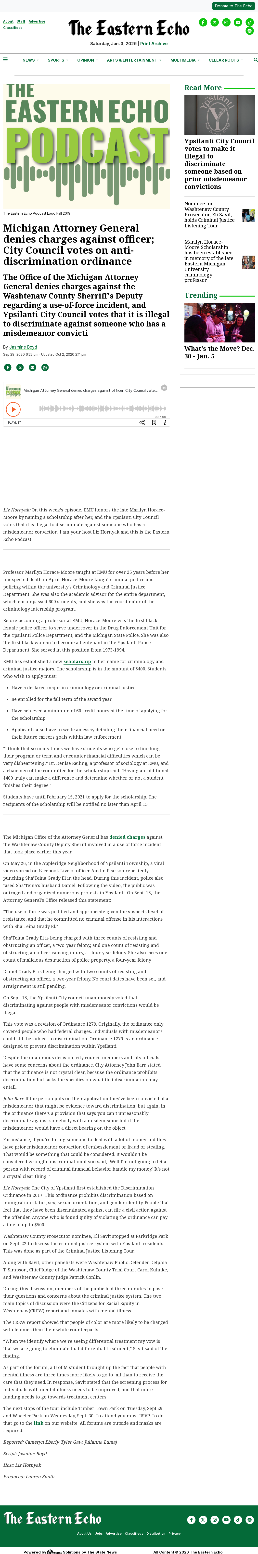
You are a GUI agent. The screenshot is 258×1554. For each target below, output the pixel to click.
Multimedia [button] (183, 60)
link (38, 1423)
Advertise (37, 21)
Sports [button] (56, 60)
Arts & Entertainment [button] (132, 60)
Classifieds (13, 28)
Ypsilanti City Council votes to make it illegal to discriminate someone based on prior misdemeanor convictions (219, 164)
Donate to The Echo (234, 5)
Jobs (99, 1533)
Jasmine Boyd (23, 347)
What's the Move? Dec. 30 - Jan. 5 (219, 352)
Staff (21, 21)
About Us (84, 1533)
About (8, 21)
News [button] (29, 60)
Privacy (174, 1533)
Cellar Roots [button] (224, 60)
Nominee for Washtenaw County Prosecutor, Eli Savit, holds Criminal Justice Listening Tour (209, 214)
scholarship (77, 661)
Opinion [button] (86, 60)
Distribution (155, 1533)
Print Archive (154, 43)
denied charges (127, 837)
